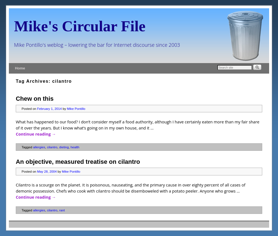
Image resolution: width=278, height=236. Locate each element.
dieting (64, 147)
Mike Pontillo (76, 108)
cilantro (52, 147)
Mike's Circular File (80, 26)
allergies (39, 147)
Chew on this (35, 98)
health (75, 147)
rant (62, 210)
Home (20, 68)
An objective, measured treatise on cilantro (78, 161)
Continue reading (36, 134)
